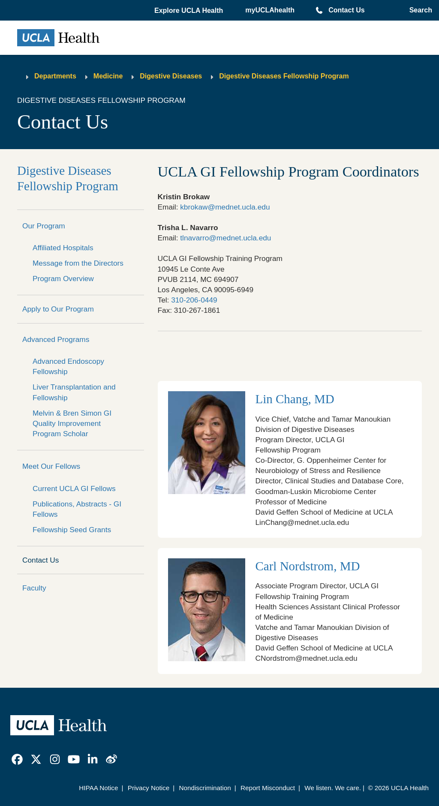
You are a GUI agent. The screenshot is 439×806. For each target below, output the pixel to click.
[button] (189, 10)
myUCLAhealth (270, 10)
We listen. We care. (332, 787)
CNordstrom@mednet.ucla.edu (307, 658)
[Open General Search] (419, 10)
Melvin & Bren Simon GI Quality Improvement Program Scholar (72, 423)
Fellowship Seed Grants (72, 529)
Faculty (34, 588)
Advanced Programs (55, 339)
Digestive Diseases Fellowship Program (284, 76)
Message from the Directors (78, 263)
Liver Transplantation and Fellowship (74, 392)
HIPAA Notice (98, 787)
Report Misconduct (268, 787)
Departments (55, 76)
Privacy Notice (148, 787)
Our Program (43, 226)
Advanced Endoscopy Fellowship (68, 366)
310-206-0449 (194, 300)
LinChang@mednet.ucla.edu (302, 522)
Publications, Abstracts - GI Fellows (77, 509)
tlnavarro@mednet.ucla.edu (225, 238)
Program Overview (63, 278)
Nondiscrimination (205, 787)
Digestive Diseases (171, 76)
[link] (17, 759)
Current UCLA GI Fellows (74, 488)
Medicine (108, 76)
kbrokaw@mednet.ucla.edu (225, 207)
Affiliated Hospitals (63, 247)
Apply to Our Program (58, 309)
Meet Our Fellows (51, 466)
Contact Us (346, 10)
